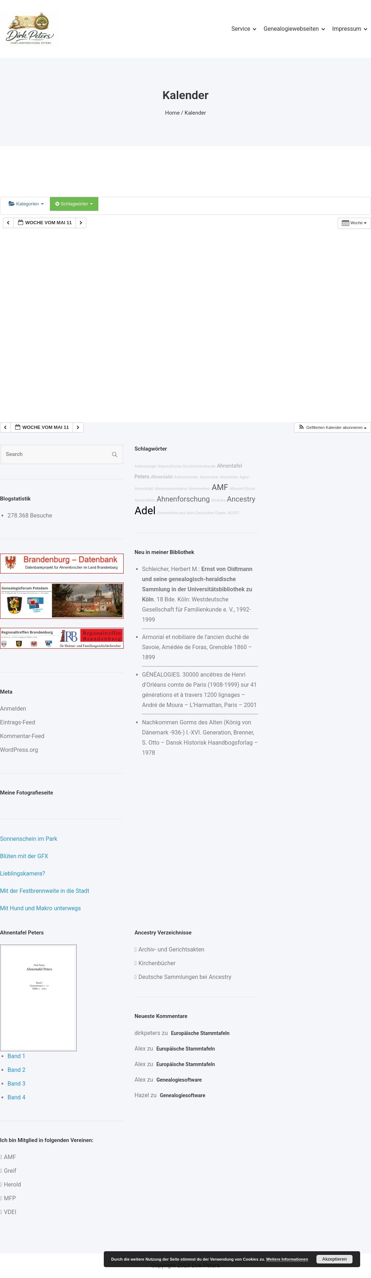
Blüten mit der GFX (24, 856)
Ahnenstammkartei (171, 488)
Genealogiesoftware (179, 1080)
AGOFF (233, 513)
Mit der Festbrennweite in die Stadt (44, 890)
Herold (12, 1184)
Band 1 (17, 1056)
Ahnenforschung (183, 499)
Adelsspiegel (146, 466)
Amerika (218, 500)
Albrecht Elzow (242, 488)
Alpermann (209, 477)
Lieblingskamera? (22, 873)
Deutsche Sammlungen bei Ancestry (184, 977)
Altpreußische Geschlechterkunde (187, 466)
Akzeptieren (334, 1259)
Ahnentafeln (145, 500)
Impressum (347, 28)
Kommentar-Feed (22, 736)
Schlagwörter (74, 203)
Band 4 (17, 1097)
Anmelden (13, 708)
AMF (220, 487)
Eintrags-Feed (17, 722)
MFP (10, 1198)
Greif (10, 1170)
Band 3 (17, 1083)
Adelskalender (186, 477)
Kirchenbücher (157, 963)
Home (172, 113)
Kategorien (26, 203)
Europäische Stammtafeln (200, 1033)
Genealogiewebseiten (291, 28)
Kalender (195, 113)
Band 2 (17, 1069)
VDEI (10, 1212)
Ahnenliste (229, 477)
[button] (332, 428)
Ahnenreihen (199, 488)
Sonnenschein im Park (28, 838)
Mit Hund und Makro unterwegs (40, 908)
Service (240, 28)
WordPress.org (19, 749)
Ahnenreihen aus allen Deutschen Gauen (191, 513)
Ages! (244, 477)
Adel (145, 510)
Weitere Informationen (287, 1259)
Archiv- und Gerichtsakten (171, 949)
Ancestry (241, 499)
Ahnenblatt (144, 488)
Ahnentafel (161, 477)
